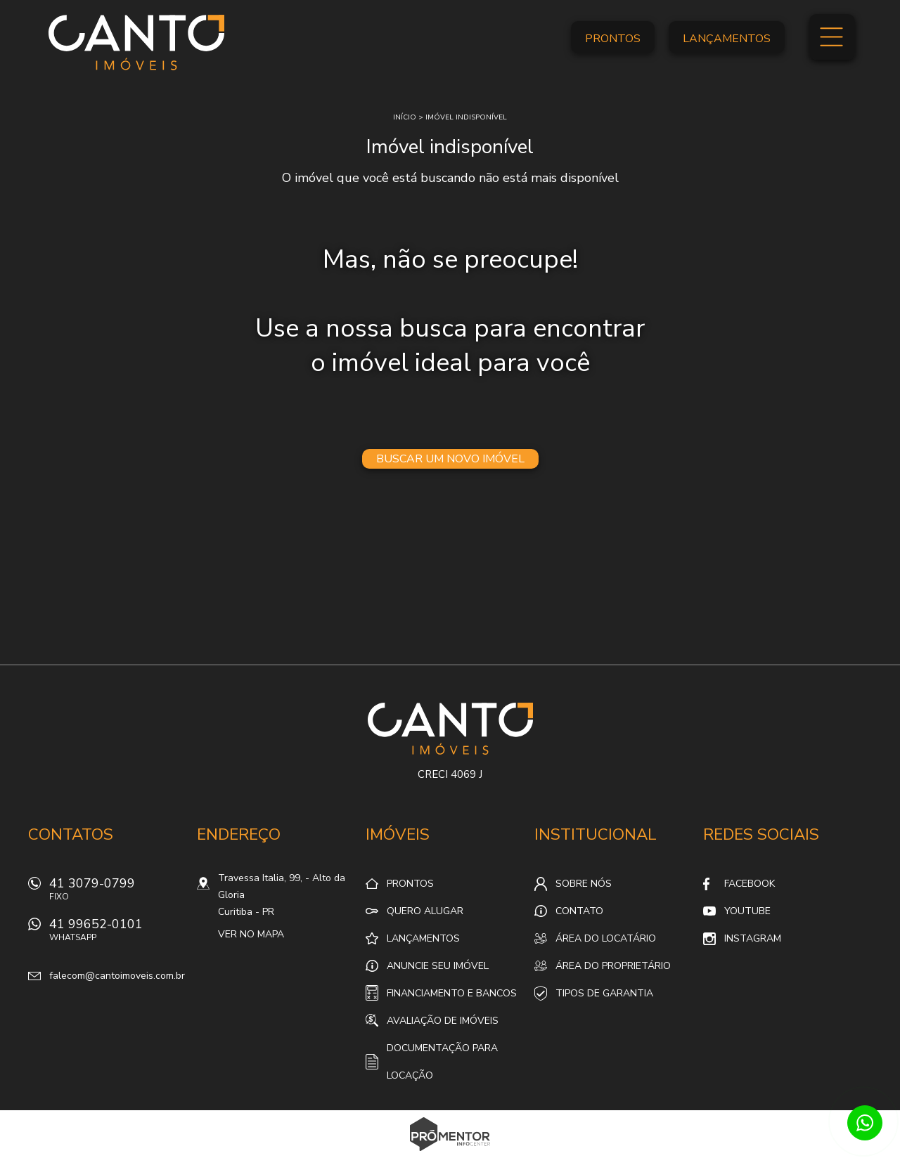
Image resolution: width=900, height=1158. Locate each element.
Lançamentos (727, 38)
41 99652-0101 (116, 933)
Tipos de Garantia (604, 993)
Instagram (752, 938)
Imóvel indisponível (466, 117)
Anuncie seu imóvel (438, 965)
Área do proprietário (613, 965)
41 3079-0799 (116, 893)
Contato (579, 911)
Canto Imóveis (450, 729)
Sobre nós (583, 883)
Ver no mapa (251, 934)
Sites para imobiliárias (450, 1154)
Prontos (613, 38)
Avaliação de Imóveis (443, 1020)
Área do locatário (605, 938)
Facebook (749, 883)
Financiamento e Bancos (452, 993)
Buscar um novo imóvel (450, 459)
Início (404, 117)
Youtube (747, 911)
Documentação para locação (442, 1061)
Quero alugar (425, 911)
